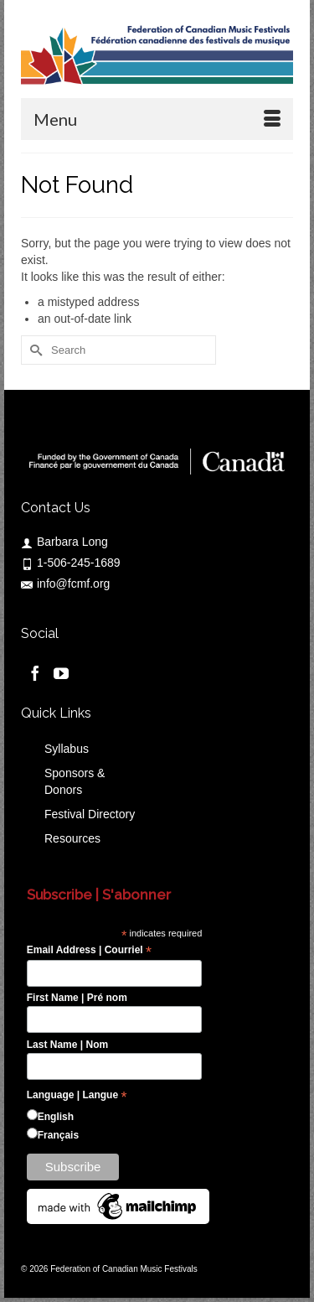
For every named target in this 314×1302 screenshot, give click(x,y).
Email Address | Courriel (89, 950)
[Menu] (157, 119)
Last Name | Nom (67, 1044)
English (56, 1117)
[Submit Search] (33, 350)
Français (58, 1135)
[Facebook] (35, 672)
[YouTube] (61, 672)
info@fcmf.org (65, 583)
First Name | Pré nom (77, 998)
